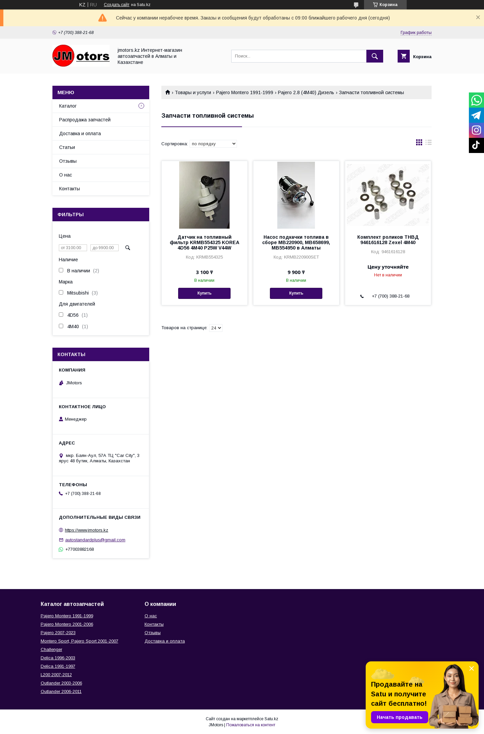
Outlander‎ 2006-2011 (61, 691)
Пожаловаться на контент (250, 725)
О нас (65, 175)
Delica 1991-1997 (58, 666)
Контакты (69, 188)
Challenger (51, 649)
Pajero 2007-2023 (58, 632)
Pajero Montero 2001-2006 (67, 624)
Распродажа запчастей (85, 119)
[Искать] (374, 56)
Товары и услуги (193, 92)
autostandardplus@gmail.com (95, 539)
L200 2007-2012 (56, 674)
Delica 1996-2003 (58, 657)
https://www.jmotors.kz (86, 530)
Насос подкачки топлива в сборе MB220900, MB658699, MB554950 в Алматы (296, 242)
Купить (204, 293)
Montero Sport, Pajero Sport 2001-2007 (79, 641)
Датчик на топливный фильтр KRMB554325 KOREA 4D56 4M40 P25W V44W (204, 242)
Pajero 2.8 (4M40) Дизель (306, 92)
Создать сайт (116, 4)
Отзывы (68, 161)
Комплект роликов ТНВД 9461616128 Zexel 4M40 (388, 239)
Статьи (67, 147)
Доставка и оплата (80, 133)
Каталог (68, 106)
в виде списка (429, 144)
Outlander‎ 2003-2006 (61, 683)
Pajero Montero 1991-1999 (244, 92)
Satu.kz (271, 719)
